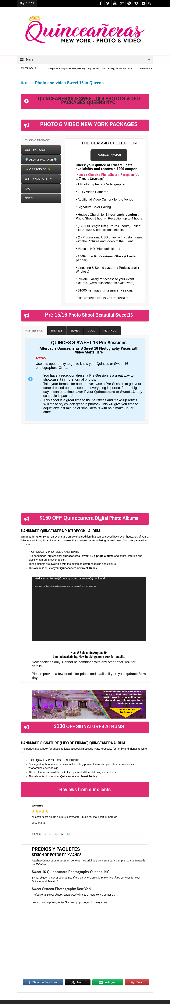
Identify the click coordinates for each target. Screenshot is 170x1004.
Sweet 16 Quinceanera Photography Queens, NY (70, 871)
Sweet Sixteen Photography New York (62, 888)
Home (24, 83)
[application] (89, 609)
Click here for (47, 500)
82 (62, 834)
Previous (36, 834)
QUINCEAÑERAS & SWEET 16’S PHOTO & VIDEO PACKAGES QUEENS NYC (89, 100)
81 (56, 834)
